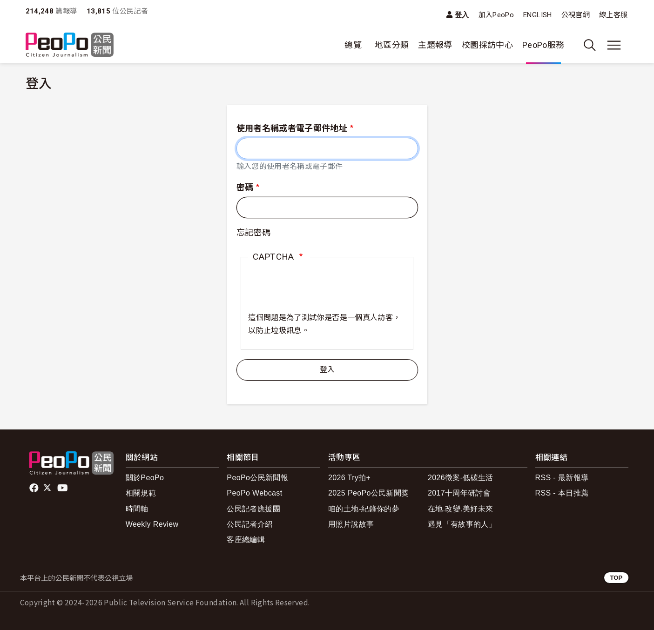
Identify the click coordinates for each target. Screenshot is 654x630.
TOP (616, 577)
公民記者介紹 (249, 524)
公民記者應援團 (253, 509)
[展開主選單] (614, 45)
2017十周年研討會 (459, 493)
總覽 (353, 45)
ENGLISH (537, 15)
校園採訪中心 (487, 45)
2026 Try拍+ (349, 478)
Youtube (63, 488)
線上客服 (613, 15)
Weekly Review (152, 524)
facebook (34, 488)
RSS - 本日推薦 (562, 493)
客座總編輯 (246, 539)
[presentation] (319, 293)
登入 (462, 14)
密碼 (245, 187)
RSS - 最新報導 (562, 478)
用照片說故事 (351, 524)
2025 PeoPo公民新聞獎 (368, 493)
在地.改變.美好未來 (460, 509)
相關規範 (141, 493)
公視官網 (575, 15)
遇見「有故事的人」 (462, 524)
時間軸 (137, 509)
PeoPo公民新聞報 (257, 478)
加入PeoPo (496, 15)
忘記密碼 (253, 232)
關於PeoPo (145, 478)
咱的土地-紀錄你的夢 (363, 509)
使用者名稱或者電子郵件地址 (292, 128)
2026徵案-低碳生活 (460, 478)
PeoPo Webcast (254, 493)
